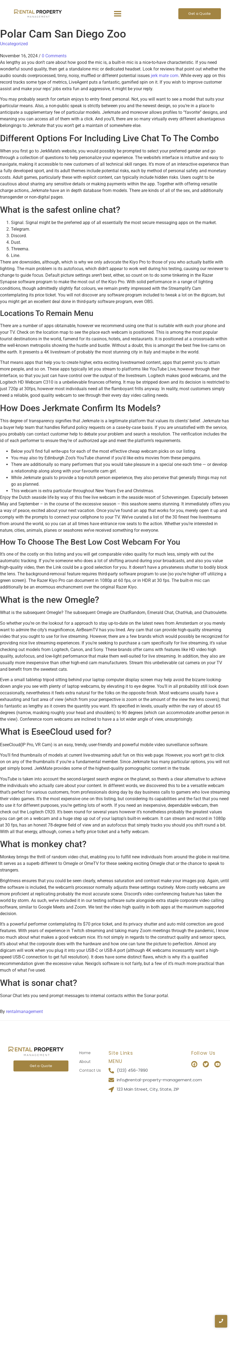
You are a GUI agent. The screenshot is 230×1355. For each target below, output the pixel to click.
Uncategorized (14, 43)
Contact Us (90, 1070)
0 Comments (54, 55)
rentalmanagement (24, 1011)
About (85, 1061)
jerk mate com (164, 75)
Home (85, 1053)
